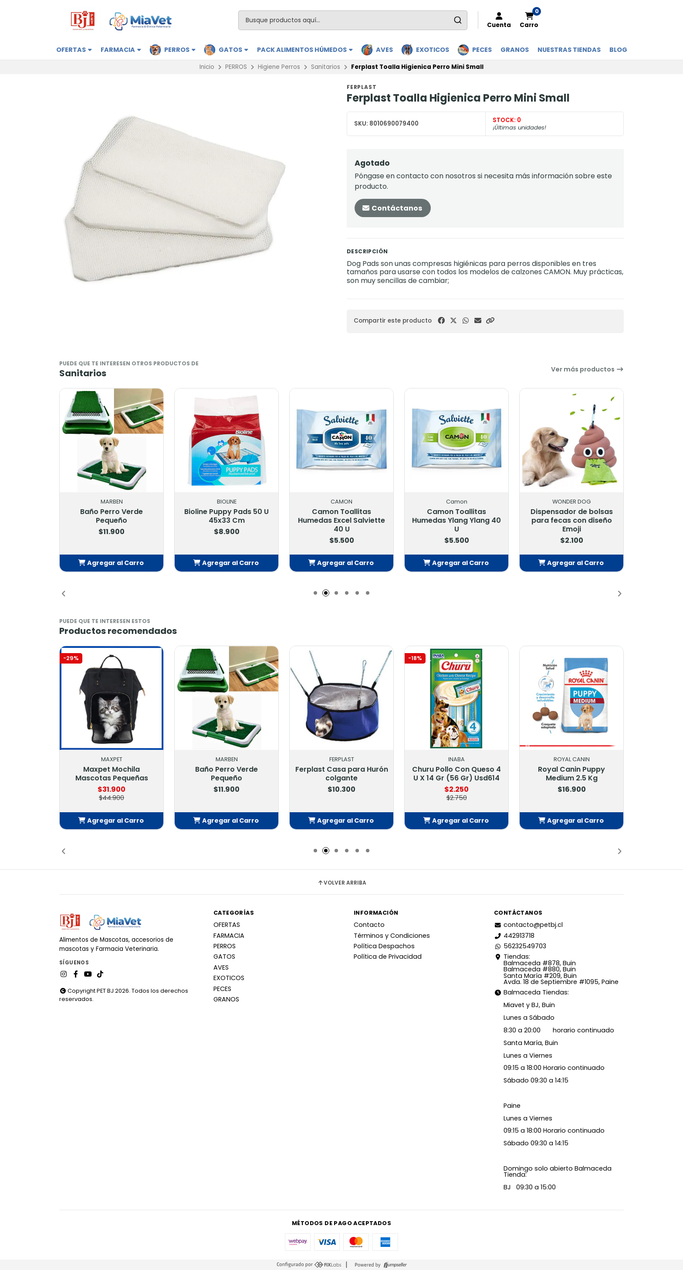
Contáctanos (392, 208)
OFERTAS (74, 49)
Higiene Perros (279, 67)
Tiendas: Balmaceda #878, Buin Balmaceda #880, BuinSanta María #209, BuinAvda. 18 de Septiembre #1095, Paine (556, 969)
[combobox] (352, 20)
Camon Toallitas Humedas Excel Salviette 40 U (341, 520)
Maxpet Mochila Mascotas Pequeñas (111, 773)
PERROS (180, 49)
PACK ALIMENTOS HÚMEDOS (305, 49)
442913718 (514, 936)
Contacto (369, 925)
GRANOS (514, 49)
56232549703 (520, 946)
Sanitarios (325, 67)
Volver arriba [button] (341, 882)
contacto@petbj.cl (528, 925)
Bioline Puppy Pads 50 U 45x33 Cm (226, 515)
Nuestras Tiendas (569, 49)
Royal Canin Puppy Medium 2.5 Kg (571, 773)
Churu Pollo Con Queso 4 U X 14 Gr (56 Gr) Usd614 (456, 773)
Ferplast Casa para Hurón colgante (341, 773)
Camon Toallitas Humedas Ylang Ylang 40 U (456, 520)
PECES (482, 49)
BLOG (618, 49)
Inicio (206, 67)
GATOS (233, 49)
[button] (490, 320)
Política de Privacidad (388, 956)
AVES (384, 49)
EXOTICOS (432, 49)
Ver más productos (587, 369)
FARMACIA (121, 49)
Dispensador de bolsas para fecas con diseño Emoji (572, 520)
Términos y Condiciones (392, 936)
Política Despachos (384, 946)
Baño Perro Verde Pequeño (111, 515)
